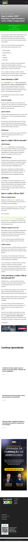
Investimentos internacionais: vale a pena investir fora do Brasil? (13, 396)
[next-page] (4, 432)
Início (2, 13)
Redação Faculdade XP (15, 25)
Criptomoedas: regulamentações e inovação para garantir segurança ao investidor (13, 423)
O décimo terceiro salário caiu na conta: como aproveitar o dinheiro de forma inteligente (14, 369)
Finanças (6, 13)
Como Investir (11, 13)
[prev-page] (2, 432)
